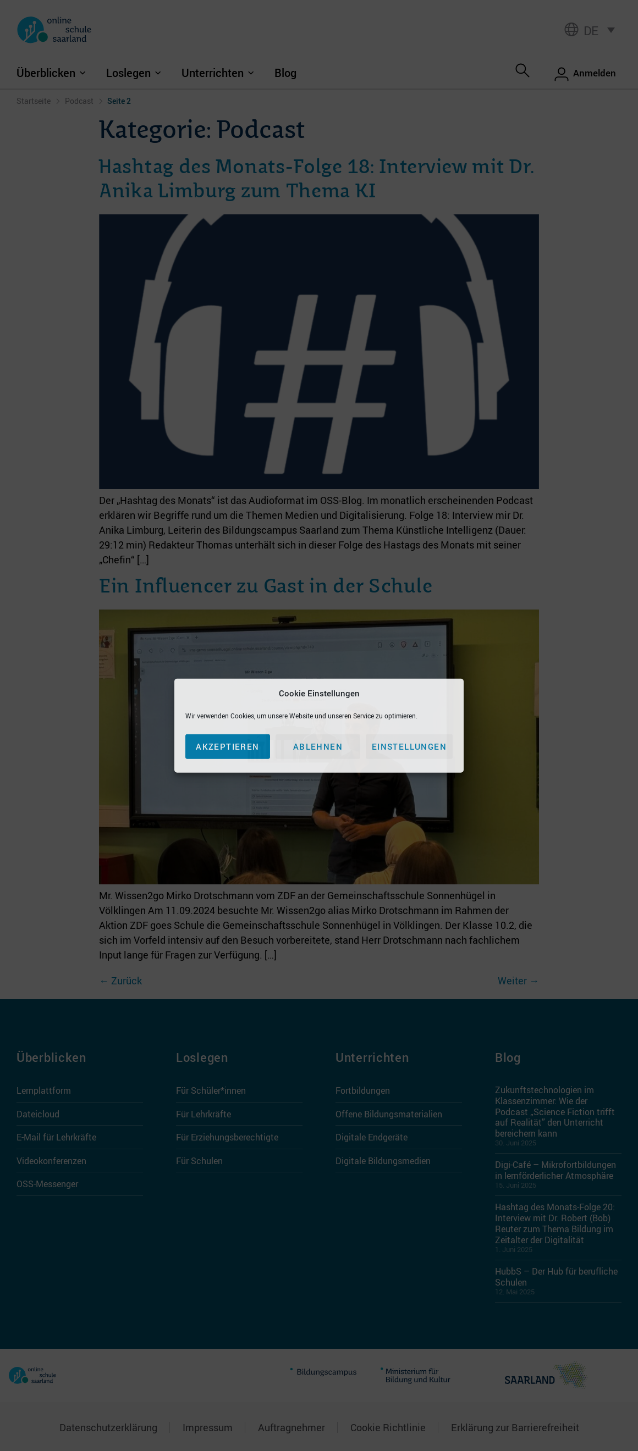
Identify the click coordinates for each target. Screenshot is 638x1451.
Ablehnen (318, 746)
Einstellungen (409, 746)
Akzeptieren (227, 746)
